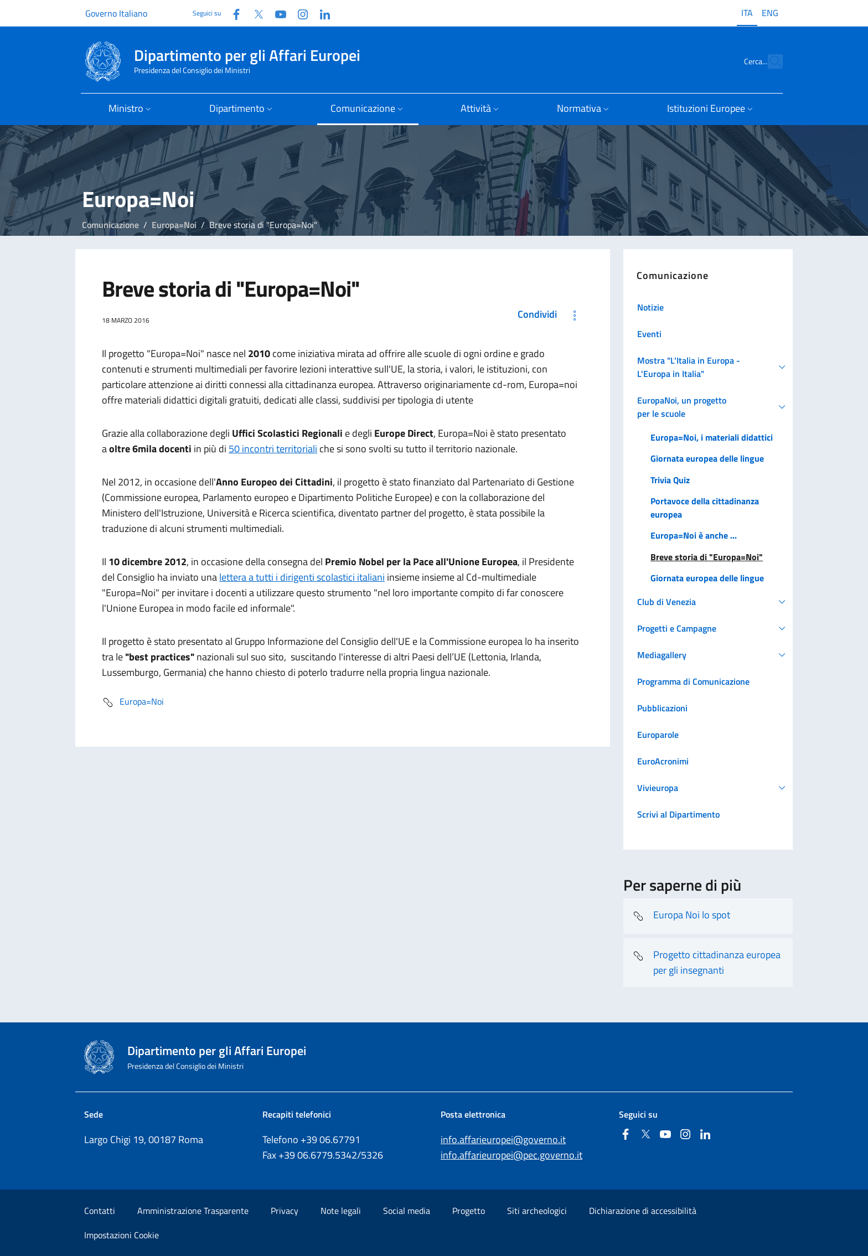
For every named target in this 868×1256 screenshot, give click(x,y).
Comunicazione (110, 224)
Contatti (99, 1210)
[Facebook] (232, 13)
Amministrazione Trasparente (193, 1210)
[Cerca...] (769, 61)
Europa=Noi (174, 224)
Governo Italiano (116, 13)
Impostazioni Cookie (121, 1235)
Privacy (284, 1210)
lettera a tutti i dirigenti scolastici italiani (302, 577)
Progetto (468, 1210)
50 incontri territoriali (273, 448)
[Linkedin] (320, 13)
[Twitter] (254, 13)
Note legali (341, 1210)
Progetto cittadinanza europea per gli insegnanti (706, 962)
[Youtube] (276, 13)
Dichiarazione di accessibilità (642, 1210)
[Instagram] (298, 13)
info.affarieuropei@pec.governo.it (511, 1155)
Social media (406, 1210)
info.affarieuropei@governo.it (503, 1139)
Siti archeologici (537, 1210)
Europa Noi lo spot (681, 916)
